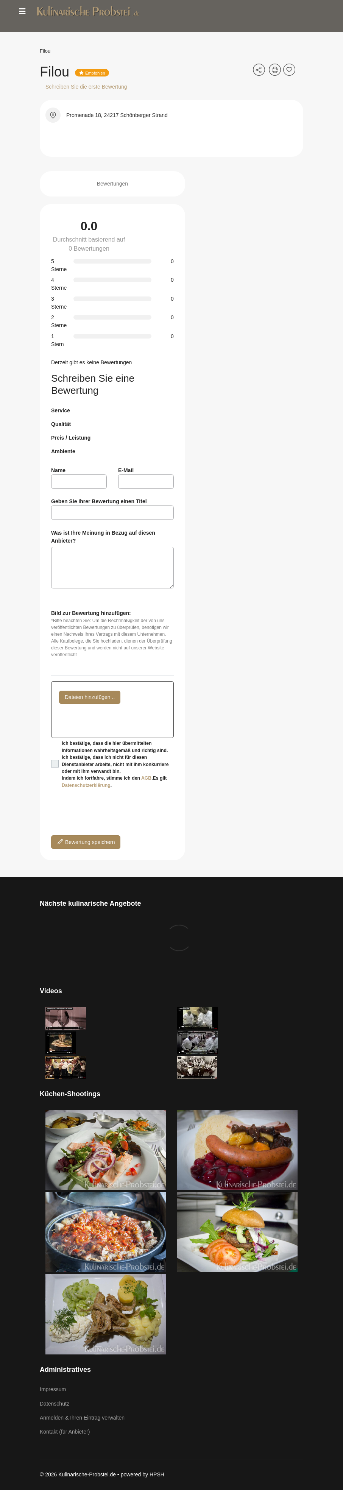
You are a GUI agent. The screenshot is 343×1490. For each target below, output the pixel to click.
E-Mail (126, 470)
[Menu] (22, 11)
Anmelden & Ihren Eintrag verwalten (82, 1418)
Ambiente (63, 451)
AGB (146, 778)
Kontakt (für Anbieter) (65, 1432)
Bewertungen (112, 184)
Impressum (53, 1389)
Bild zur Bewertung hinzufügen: (91, 613)
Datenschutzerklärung (86, 785)
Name (58, 470)
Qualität (61, 424)
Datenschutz (54, 1404)
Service (60, 410)
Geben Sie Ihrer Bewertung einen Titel (99, 501)
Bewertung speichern (86, 841)
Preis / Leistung (70, 438)
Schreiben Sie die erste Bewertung (86, 87)
